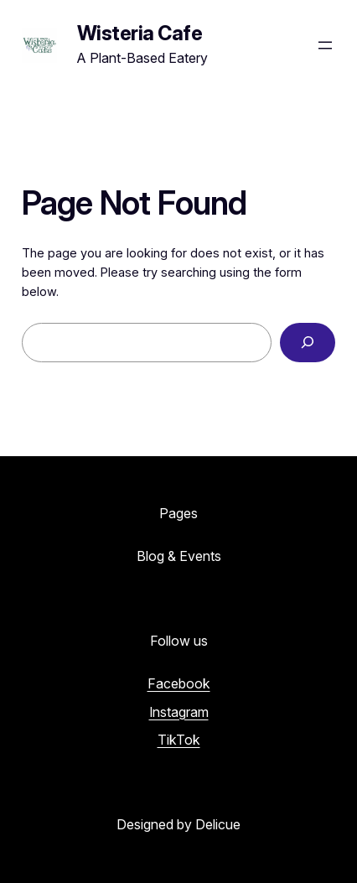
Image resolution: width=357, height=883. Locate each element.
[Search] (308, 342)
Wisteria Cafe (140, 33)
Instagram (179, 712)
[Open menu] (325, 45)
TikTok (179, 739)
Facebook (178, 683)
